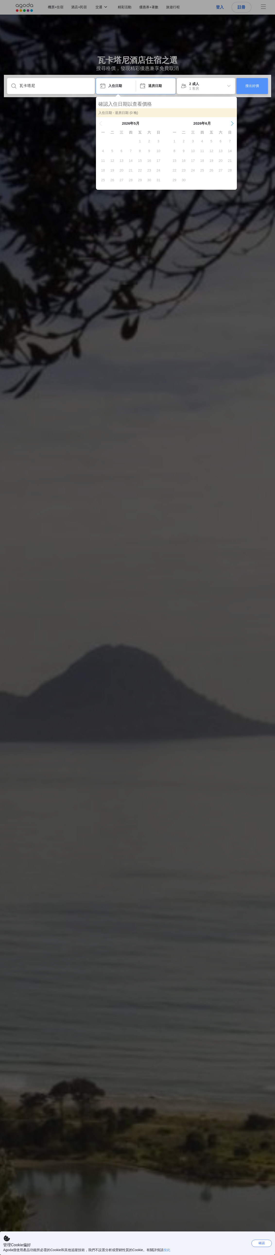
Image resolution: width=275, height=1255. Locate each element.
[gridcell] (140, 141)
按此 (166, 1250)
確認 (261, 1243)
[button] (100, 123)
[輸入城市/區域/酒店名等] (54, 85)
